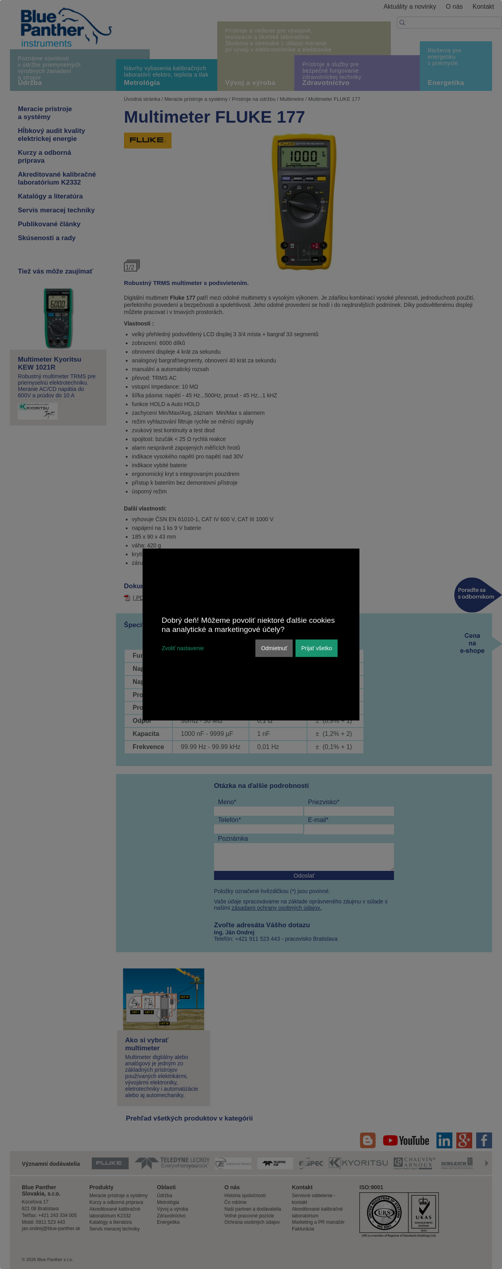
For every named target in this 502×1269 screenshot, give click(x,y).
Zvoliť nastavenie (183, 648)
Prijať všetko (316, 648)
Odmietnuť (274, 648)
